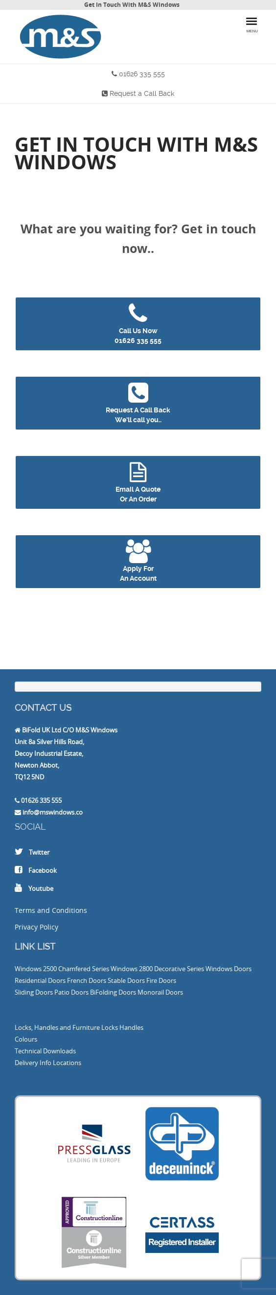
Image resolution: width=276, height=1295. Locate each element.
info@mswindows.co (53, 812)
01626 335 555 (142, 74)
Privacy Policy (36, 926)
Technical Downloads (45, 1050)
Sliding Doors (34, 992)
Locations (67, 1062)
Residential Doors (40, 980)
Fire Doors (161, 980)
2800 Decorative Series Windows (185, 968)
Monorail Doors (160, 992)
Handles (131, 1027)
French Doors (86, 980)
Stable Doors (126, 980)
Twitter (39, 852)
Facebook (42, 870)
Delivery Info (33, 1062)
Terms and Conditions (51, 910)
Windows (28, 968)
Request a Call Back (142, 93)
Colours (26, 1039)
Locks (109, 1027)
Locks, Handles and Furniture (57, 1027)
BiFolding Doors (113, 992)
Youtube (40, 888)
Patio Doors (71, 992)
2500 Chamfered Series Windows (90, 968)
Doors (243, 968)
